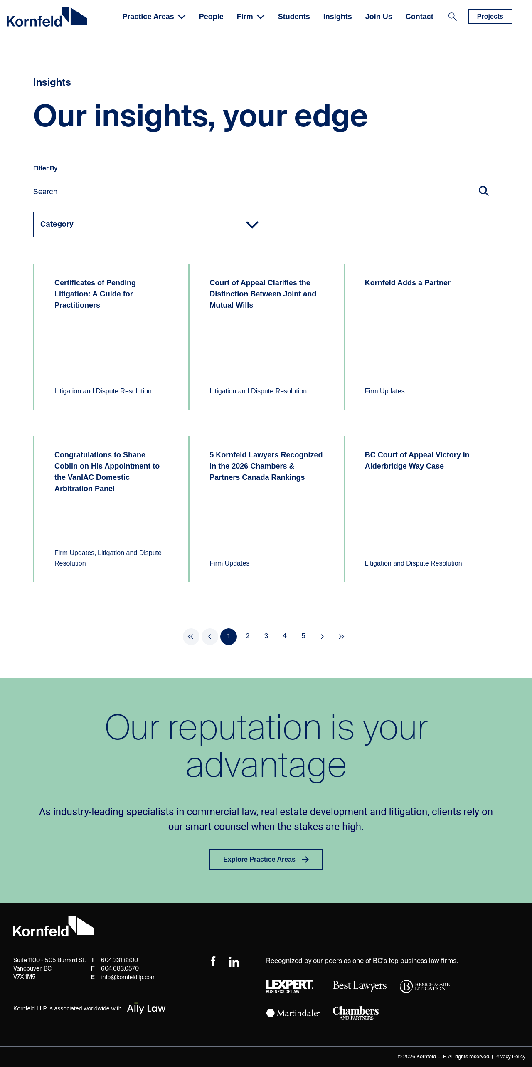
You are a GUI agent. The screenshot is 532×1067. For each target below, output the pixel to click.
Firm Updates (385, 391)
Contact (419, 16)
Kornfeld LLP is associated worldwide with (89, 1008)
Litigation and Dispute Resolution (103, 391)
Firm (251, 16)
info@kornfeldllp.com (128, 977)
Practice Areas (153, 16)
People (211, 16)
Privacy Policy (509, 1057)
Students (294, 16)
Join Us (378, 16)
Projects (490, 16)
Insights (337, 16)
